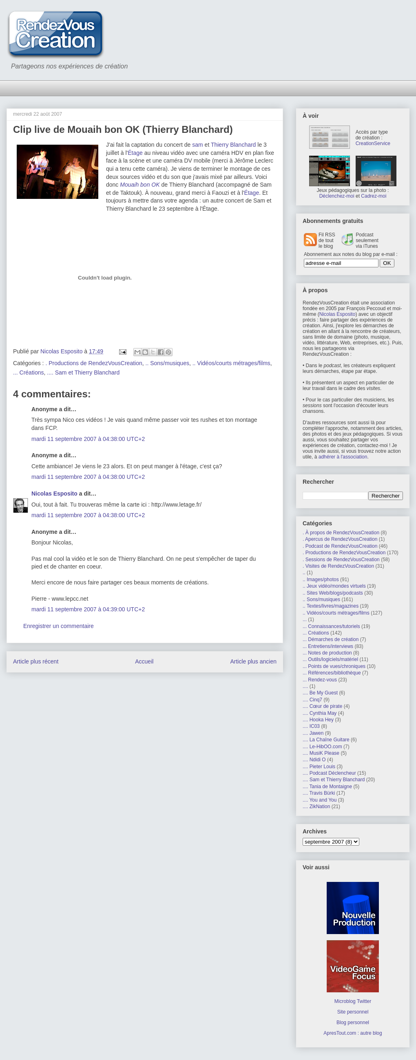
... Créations (28, 372)
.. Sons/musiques (167, 363)
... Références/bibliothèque (332, 673)
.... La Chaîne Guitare (326, 740)
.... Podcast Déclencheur (329, 773)
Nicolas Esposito (54, 493)
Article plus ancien (253, 661)
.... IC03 (311, 726)
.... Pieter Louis (319, 766)
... (305, 619)
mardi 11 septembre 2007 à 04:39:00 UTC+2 (88, 609)
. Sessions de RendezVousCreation (341, 559)
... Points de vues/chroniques (334, 666)
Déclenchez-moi (336, 196)
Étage (135, 153)
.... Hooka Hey (318, 720)
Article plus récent (35, 661)
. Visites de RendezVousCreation (338, 566)
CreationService (373, 143)
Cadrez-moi (373, 196)
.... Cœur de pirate (322, 706)
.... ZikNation (316, 806)
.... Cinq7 (312, 700)
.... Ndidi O (314, 759)
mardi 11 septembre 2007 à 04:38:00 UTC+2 (88, 439)
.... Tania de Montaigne (327, 786)
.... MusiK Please (321, 753)
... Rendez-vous (320, 680)
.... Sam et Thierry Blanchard (83, 372)
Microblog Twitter (352, 1001)
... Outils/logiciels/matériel (330, 659)
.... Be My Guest (320, 693)
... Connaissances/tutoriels (331, 626)
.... (305, 686)
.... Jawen (313, 733)
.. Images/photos (321, 579)
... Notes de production (327, 653)
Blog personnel (352, 1022)
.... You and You (319, 800)
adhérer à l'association (343, 457)
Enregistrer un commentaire (58, 626)
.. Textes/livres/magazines (330, 606)
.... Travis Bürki (319, 793)
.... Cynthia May (319, 713)
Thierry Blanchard (233, 144)
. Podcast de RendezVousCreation (340, 546)
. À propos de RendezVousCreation (341, 533)
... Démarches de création (330, 639)
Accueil (144, 661)
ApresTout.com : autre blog (352, 1033)
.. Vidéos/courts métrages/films (231, 363)
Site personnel (353, 1012)
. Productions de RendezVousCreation (93, 363)
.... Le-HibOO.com (322, 746)
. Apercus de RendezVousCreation (340, 539)
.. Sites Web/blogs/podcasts (333, 593)
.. (304, 572)
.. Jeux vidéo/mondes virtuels (334, 586)
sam (197, 144)
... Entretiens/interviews (328, 646)
